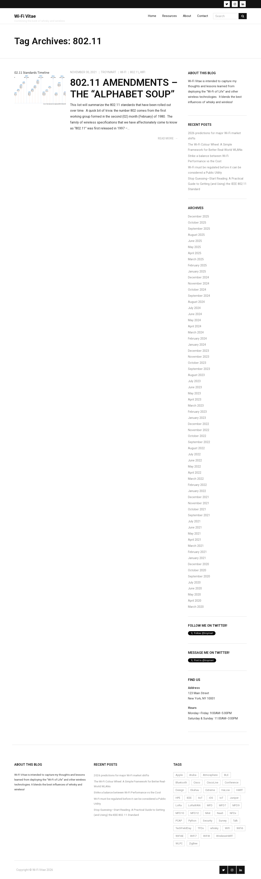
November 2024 (198, 283)
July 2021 (194, 521)
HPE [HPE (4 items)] (178, 797)
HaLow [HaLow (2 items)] (225, 790)
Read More (166, 138)
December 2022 (198, 424)
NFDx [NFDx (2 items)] (233, 813)
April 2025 (194, 253)
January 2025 (197, 271)
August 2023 (196, 375)
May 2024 (194, 320)
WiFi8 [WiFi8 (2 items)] (206, 835)
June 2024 (195, 314)
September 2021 (199, 515)
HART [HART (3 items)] (239, 790)
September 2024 (199, 296)
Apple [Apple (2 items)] (179, 774)
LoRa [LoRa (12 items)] (179, 805)
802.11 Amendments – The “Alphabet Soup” (124, 88)
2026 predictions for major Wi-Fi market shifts (214, 135)
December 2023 (198, 351)
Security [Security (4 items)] (207, 820)
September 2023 (199, 369)
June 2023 (195, 387)
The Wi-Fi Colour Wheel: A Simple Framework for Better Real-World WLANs (215, 147)
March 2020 (196, 607)
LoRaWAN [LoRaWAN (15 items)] (194, 805)
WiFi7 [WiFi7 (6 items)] (193, 835)
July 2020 (194, 582)
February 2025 (197, 265)
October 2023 (197, 363)
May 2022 (194, 466)
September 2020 (199, 576)
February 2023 (197, 412)
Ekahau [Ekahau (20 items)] (194, 790)
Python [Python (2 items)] (192, 820)
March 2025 (196, 259)
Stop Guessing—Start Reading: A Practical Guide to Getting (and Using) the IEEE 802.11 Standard (217, 184)
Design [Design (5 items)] (180, 790)
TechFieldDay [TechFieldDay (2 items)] (183, 828)
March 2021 (196, 546)
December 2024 (198, 277)
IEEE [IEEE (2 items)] (189, 797)
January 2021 (197, 558)
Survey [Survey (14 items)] (223, 820)
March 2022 (196, 479)
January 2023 (197, 418)
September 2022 (199, 442)
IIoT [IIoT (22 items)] (200, 797)
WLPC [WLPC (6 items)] (179, 843)
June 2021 (195, 527)
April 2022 (194, 472)
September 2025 (199, 229)
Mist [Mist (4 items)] (207, 813)
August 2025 (196, 235)
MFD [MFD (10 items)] (209, 805)
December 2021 (198, 497)
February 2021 (197, 552)
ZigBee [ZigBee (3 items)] (193, 843)
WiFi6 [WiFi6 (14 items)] (240, 828)
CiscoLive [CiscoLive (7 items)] (212, 782)
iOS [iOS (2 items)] (211, 797)
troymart (108, 72)
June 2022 (195, 460)
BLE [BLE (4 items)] (226, 774)
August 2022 (196, 448)
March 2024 (196, 332)
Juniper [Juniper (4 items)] (234, 797)
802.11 (134, 72)
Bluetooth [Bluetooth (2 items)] (181, 782)
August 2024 (196, 302)
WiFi (142, 72)
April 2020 (194, 600)
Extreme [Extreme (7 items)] (210, 790)
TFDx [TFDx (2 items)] (201, 828)
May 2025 (194, 247)
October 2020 (197, 570)
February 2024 (197, 338)
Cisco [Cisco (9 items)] (197, 782)
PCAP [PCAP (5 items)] (179, 820)
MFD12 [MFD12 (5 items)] (194, 813)
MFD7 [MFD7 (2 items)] (222, 805)
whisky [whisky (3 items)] (214, 828)
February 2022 (197, 485)
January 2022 (197, 491)
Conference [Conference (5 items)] (231, 782)
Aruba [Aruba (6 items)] (192, 774)
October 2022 (197, 436)
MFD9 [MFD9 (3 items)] (235, 805)
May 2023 (194, 393)
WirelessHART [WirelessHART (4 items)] (224, 835)
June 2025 (195, 241)
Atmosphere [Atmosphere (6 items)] (210, 774)
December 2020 (198, 564)
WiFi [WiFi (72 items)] (227, 828)
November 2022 (198, 430)
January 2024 (197, 344)
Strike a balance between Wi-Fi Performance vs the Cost (208, 158)
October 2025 (197, 222)
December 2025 (198, 216)
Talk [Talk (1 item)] (235, 820)
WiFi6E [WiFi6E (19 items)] (180, 835)
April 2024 (194, 326)
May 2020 (194, 594)
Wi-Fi (123, 72)
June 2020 (195, 588)
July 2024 (194, 308)
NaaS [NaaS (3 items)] (220, 813)
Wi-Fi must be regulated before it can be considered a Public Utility (214, 170)
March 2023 (196, 405)
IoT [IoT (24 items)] (221, 797)
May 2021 (194, 533)
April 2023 (194, 399)
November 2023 (198, 356)
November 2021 (198, 503)
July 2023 (194, 381)
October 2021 (197, 509)
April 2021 (194, 540)
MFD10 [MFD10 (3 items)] (180, 813)
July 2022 (194, 454)
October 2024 (197, 289)
